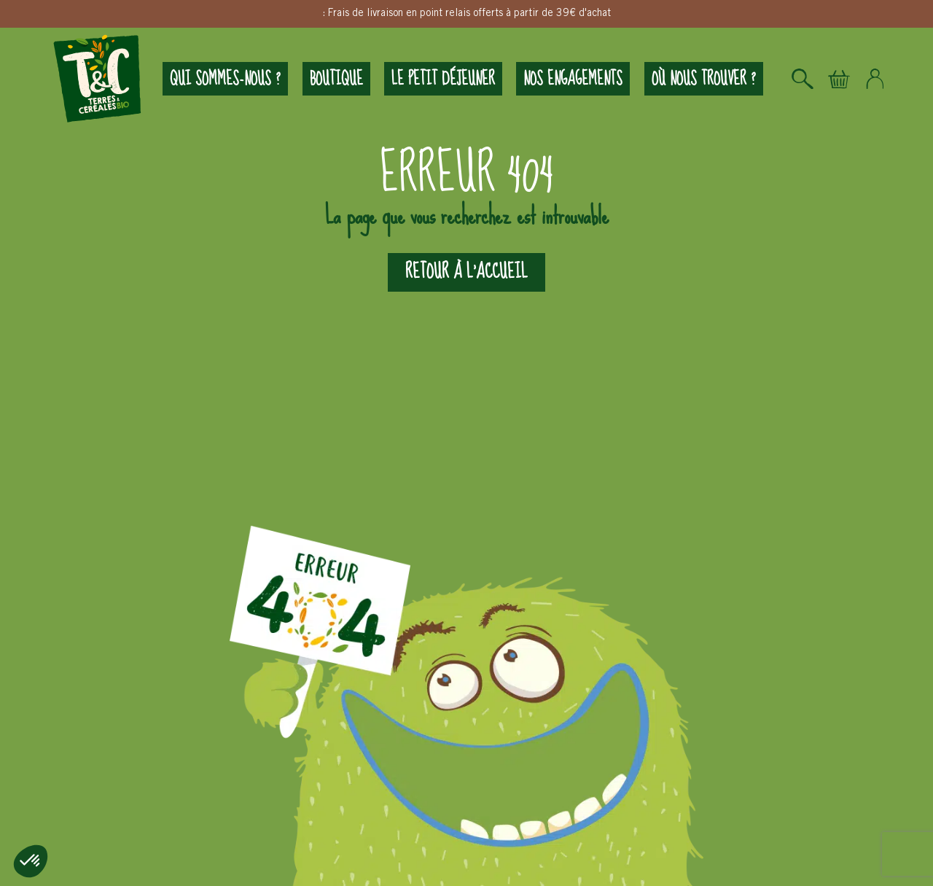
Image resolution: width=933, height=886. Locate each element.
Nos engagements (572, 79)
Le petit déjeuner (443, 79)
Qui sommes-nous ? (225, 79)
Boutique (336, 79)
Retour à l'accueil (466, 271)
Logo (98, 79)
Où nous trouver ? (704, 79)
